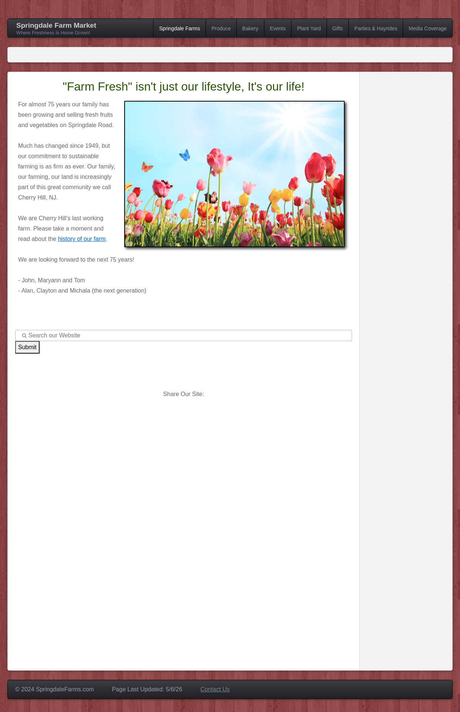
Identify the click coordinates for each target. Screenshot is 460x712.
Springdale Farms (179, 28)
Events (278, 28)
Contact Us (215, 689)
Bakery (250, 28)
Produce (221, 28)
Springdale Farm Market (56, 25)
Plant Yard (309, 28)
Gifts (337, 28)
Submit (27, 347)
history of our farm (82, 239)
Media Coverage (428, 28)
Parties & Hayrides (375, 28)
